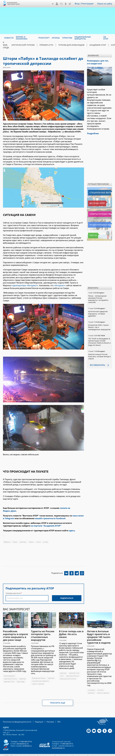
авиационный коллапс (68, 674)
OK (66, 4)
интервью (91, 686)
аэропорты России (10, 674)
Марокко (7, 538)
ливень (31, 538)
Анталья (100, 686)
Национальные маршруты (100, 224)
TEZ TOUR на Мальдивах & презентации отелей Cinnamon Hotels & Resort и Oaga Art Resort (99, 341)
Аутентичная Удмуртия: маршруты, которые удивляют (98, 313)
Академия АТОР (90, 45)
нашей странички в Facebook (48, 515)
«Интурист (57, 285)
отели (38, 538)
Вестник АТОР (95, 203)
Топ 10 (91, 235)
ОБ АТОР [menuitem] (105, 38)
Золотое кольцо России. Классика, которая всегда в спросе (99, 355)
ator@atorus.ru (22, 739)
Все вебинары (97, 364)
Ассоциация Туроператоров (13, 3)
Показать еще (57, 698)
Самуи (15, 538)
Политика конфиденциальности (16, 717)
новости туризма (38, 680)
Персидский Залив (38, 674)
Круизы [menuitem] (56, 38)
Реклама (47, 717)
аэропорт (23, 538)
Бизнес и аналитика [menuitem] (21, 38)
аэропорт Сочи (9, 677)
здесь (72, 526)
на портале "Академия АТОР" (45, 522)
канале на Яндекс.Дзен (71, 507)
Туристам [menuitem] (67, 38)
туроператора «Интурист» (24, 285)
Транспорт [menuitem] (43, 38)
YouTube (57, 3)
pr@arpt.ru (27, 741)
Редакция (36, 717)
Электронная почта (13, 589)
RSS (55, 717)
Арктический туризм (22, 45)
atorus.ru (52, 754)
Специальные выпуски (99, 192)
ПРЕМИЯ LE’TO (43, 45)
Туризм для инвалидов (66, 45)
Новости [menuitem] (9, 38)
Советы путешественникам (100, 213)
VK (61, 4)
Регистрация (88, 3)
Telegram (70, 4)
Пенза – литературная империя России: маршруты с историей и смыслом (98, 298)
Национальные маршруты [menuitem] (83, 38)
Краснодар (20, 677)
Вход (77, 3)
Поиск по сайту (105, 3)
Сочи (61, 672)
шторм (45, 538)
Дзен (53, 4)
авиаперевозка (9, 672)
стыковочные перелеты (40, 677)
